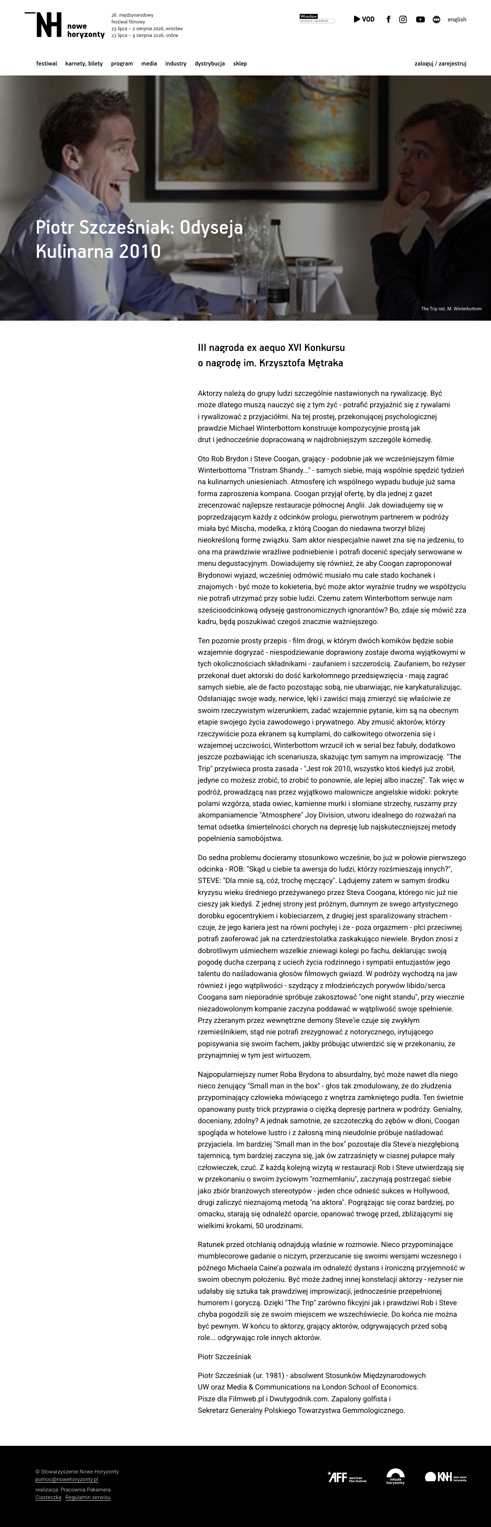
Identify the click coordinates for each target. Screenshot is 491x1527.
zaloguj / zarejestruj (440, 63)
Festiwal (46, 63)
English (457, 19)
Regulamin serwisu (88, 1498)
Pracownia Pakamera (86, 1490)
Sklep (240, 63)
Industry (175, 63)
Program (122, 63)
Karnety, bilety (84, 63)
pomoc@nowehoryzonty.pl (67, 1480)
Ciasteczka (49, 1498)
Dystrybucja (210, 63)
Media (149, 63)
